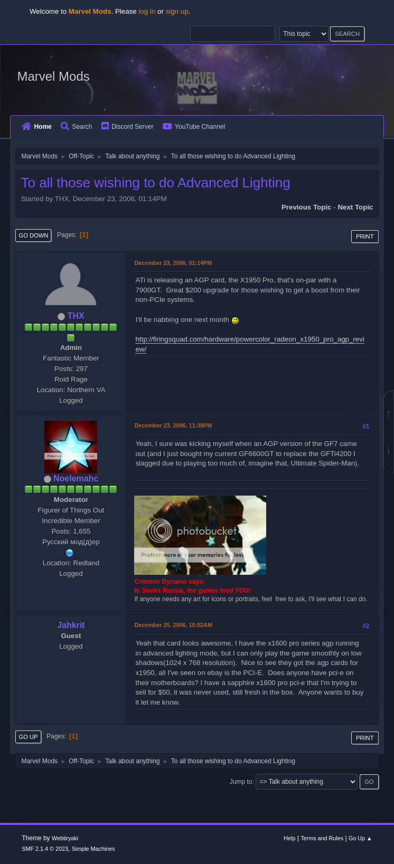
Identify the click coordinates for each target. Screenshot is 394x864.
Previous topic (307, 207)
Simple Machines (93, 849)
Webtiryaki (65, 838)
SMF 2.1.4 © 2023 (45, 849)
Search (76, 126)
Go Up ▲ (360, 838)
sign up (177, 11)
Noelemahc (75, 478)
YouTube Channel (194, 126)
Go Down (33, 235)
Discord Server (127, 126)
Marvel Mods (53, 76)
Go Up (27, 737)
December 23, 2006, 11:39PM (173, 425)
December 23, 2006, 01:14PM (173, 263)
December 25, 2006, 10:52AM (173, 625)
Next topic (355, 207)
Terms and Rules (322, 838)
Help (289, 838)
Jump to (241, 781)
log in (146, 11)
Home (36, 126)
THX (76, 315)
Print (365, 236)
